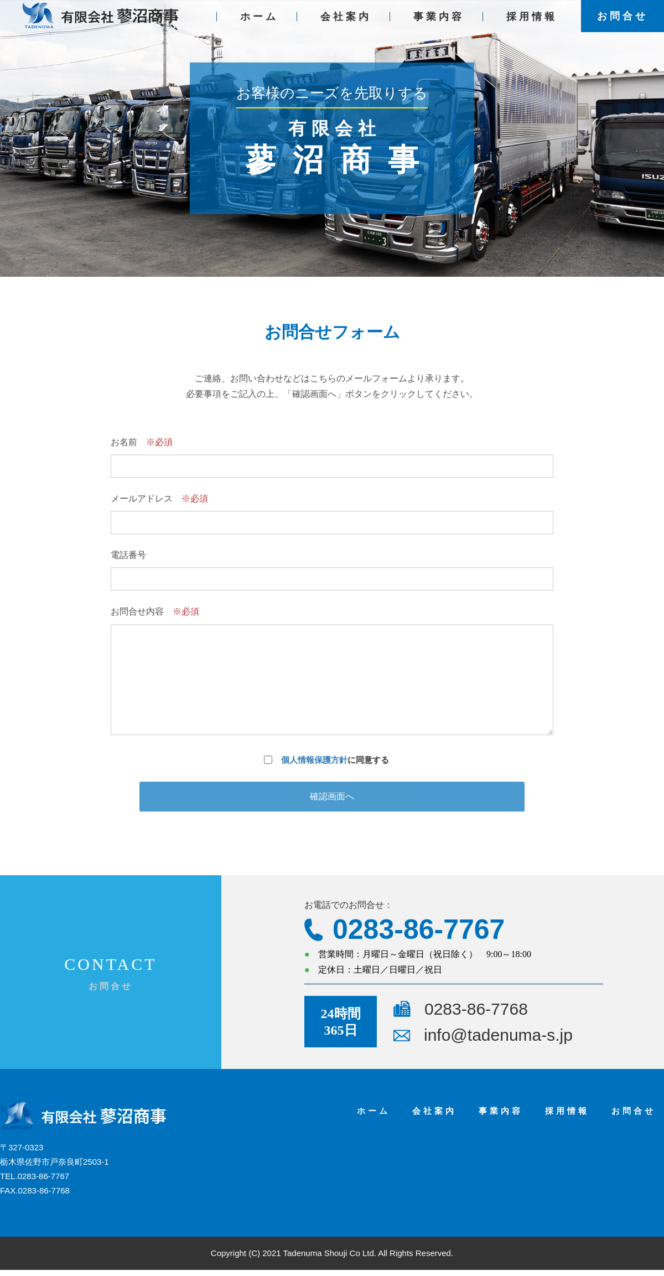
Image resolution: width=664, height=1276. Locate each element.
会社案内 (345, 22)
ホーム (259, 22)
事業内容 (438, 22)
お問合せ (622, 22)
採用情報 (531, 22)
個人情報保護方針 (314, 759)
